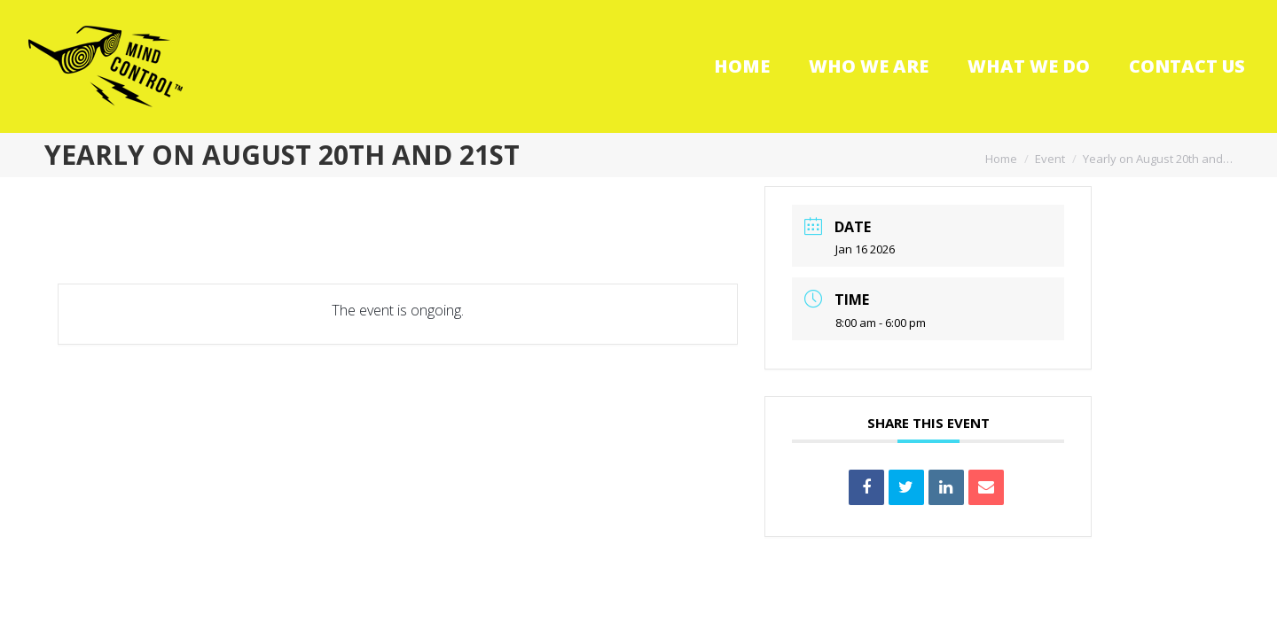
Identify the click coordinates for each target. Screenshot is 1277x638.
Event (1050, 159)
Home (1001, 159)
